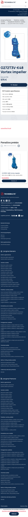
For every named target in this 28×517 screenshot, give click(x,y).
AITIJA (25, 506)
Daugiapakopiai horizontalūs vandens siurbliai (10, 284)
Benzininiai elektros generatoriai (7, 257)
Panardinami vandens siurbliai (7, 272)
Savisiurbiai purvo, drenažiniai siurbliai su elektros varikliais (13, 308)
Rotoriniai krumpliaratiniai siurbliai (8, 362)
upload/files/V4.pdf (6, 128)
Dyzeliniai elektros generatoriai (7, 259)
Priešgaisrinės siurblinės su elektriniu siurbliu (10, 333)
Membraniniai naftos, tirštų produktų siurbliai (10, 366)
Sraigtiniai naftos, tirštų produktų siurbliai (9, 364)
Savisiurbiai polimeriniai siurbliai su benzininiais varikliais (12, 356)
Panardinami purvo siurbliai (6, 315)
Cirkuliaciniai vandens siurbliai (7, 280)
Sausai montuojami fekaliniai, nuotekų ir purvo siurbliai (12, 292)
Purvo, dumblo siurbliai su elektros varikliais (10, 310)
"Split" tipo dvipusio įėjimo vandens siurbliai (9, 286)
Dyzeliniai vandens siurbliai (6, 266)
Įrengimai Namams (6, 20)
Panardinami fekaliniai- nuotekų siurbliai (9, 295)
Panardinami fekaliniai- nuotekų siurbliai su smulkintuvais (12, 297)
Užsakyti (14, 85)
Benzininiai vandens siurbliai (6, 265)
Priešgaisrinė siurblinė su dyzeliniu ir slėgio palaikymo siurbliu (13, 331)
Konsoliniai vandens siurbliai (6, 279)
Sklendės (2, 372)
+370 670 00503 (23, 13)
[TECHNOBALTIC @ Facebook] (1, 200)
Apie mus (2, 235)
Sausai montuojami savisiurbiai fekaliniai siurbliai (11, 293)
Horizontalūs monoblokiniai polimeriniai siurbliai (10, 349)
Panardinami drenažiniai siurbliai (7, 317)
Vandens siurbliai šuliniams (6, 270)
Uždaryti (14, 514)
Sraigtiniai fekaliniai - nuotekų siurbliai (8, 302)
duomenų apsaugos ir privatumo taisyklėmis (14, 511)
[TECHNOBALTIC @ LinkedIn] (7, 200)
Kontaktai (3, 236)
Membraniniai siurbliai (5, 353)
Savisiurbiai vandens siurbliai (6, 273)
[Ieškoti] (25, 6)
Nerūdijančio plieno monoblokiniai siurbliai (9, 348)
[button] (19, 145)
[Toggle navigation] (25, 2)
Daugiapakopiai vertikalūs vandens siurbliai (9, 282)
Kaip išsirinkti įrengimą (5, 244)
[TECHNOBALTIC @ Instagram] (9, 200)
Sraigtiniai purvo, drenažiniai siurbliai (8, 319)
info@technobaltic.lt (22, 14)
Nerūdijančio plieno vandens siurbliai (8, 277)
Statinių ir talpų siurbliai (5, 355)
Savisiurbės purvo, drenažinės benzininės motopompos (12, 312)
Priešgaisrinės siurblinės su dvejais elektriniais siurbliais (12, 325)
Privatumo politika (4, 225)
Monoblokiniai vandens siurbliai (7, 275)
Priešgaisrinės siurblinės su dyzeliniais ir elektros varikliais (12, 326)
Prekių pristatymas (4, 227)
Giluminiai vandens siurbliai (6, 268)
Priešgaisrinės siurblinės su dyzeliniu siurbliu (10, 335)
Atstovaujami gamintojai (6, 238)
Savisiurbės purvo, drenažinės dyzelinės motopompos (11, 313)
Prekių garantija (4, 229)
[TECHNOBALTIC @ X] (4, 200)
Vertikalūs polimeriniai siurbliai (7, 351)
